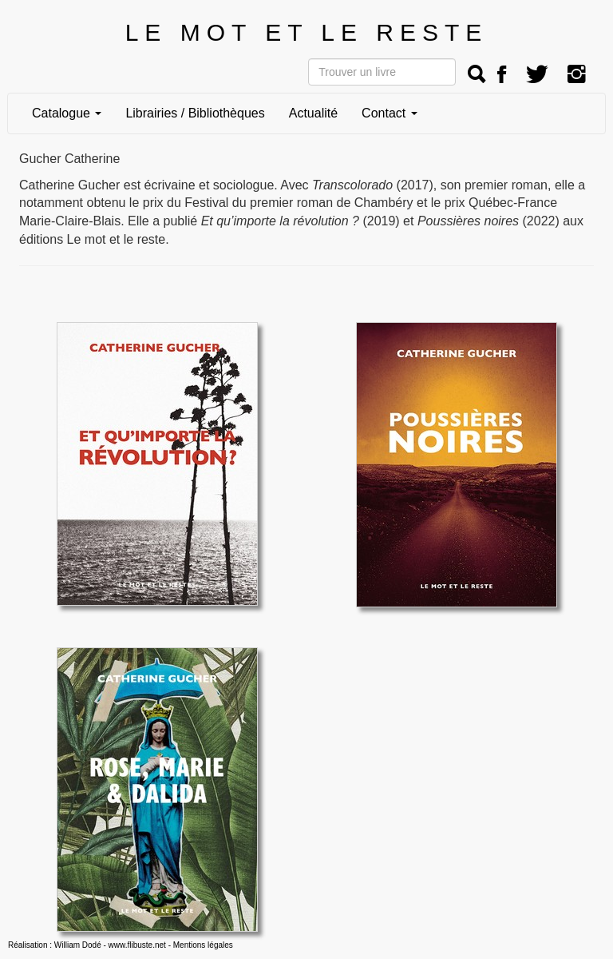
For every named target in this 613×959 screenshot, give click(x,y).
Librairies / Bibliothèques (194, 113)
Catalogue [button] (66, 113)
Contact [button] (389, 113)
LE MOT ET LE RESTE (306, 32)
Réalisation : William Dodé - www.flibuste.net (87, 945)
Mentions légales (203, 945)
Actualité (313, 113)
